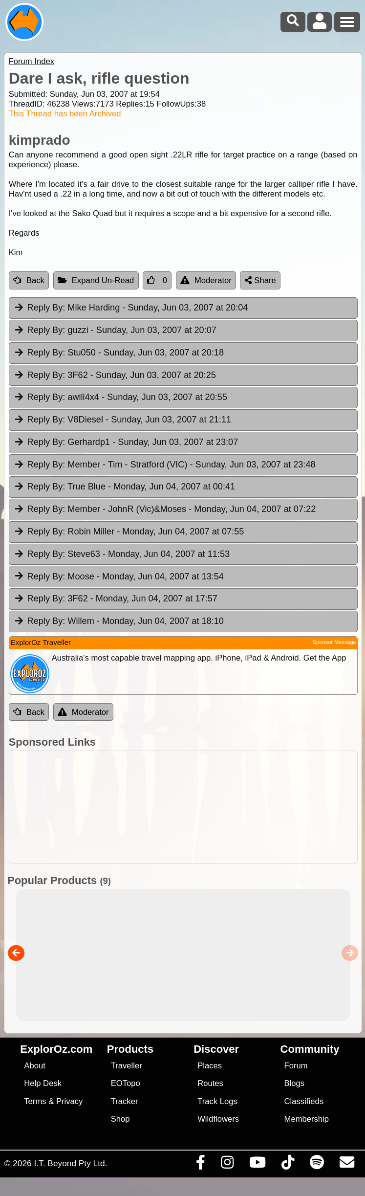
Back (28, 280)
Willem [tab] (119, 621)
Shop (120, 1119)
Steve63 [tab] (122, 554)
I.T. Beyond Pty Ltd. (70, 1163)
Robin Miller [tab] (129, 532)
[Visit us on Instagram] (227, 1165)
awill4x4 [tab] (120, 397)
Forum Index (31, 61)
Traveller (126, 1065)
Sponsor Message (334, 642)
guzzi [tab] (115, 330)
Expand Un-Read (96, 280)
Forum (296, 1065)
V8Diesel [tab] (122, 420)
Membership (306, 1119)
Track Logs (217, 1101)
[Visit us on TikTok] (288, 1165)
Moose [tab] (119, 577)
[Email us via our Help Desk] (347, 1165)
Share (260, 280)
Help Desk (43, 1083)
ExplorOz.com (56, 1049)
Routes (210, 1083)
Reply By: (46, 307)
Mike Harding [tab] (131, 308)
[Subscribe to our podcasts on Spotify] (316, 1165)
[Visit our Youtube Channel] (257, 1165)
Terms (35, 1101)
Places (209, 1065)
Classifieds (303, 1101)
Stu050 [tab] (119, 353)
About (34, 1065)
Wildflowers (218, 1119)
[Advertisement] (187, 807)
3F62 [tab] (115, 375)
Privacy (69, 1101)
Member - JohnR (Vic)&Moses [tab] (165, 509)
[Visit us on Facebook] (200, 1165)
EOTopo (125, 1083)
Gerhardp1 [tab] (126, 442)
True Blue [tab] (125, 487)
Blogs (294, 1083)
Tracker (124, 1101)
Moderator (206, 280)
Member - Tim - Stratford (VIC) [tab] (165, 465)
